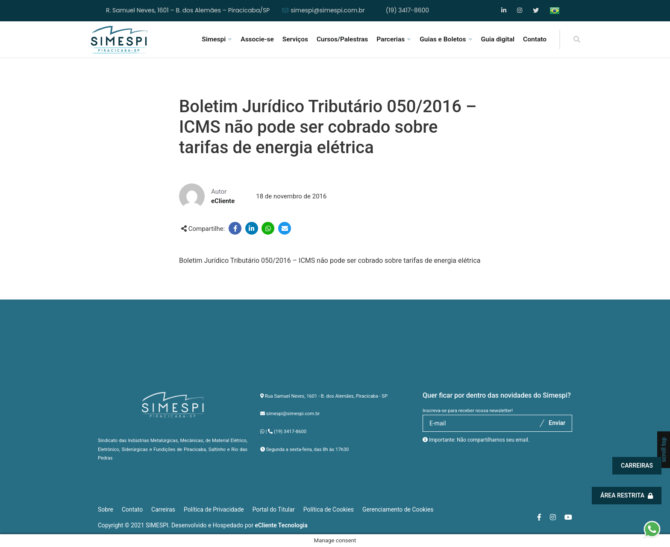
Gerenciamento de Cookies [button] (397, 509)
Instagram (520, 10)
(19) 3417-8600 (407, 11)
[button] (651, 528)
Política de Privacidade (214, 509)
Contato (535, 39)
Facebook (504, 10)
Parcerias (390, 39)
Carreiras (637, 465)
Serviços (295, 39)
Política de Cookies (328, 509)
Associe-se (257, 39)
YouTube (536, 10)
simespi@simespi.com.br (328, 11)
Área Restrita (627, 495)
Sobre (105, 509)
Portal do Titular (274, 509)
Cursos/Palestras (342, 39)
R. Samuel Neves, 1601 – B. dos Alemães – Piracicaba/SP (188, 11)
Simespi (214, 39)
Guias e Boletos (443, 39)
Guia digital (498, 39)
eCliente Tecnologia (281, 525)
